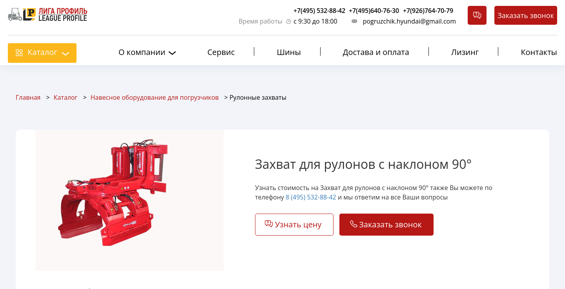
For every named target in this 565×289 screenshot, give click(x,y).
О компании (141, 52)
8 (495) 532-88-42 (311, 197)
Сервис (221, 52)
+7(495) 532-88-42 (319, 10)
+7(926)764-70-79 (428, 10)
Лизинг (465, 52)
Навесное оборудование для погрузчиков (155, 97)
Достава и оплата (376, 52)
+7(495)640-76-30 (374, 10)
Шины (289, 52)
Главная (28, 97)
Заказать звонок (526, 15)
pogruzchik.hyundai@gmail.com (409, 21)
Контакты (539, 52)
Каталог (42, 52)
